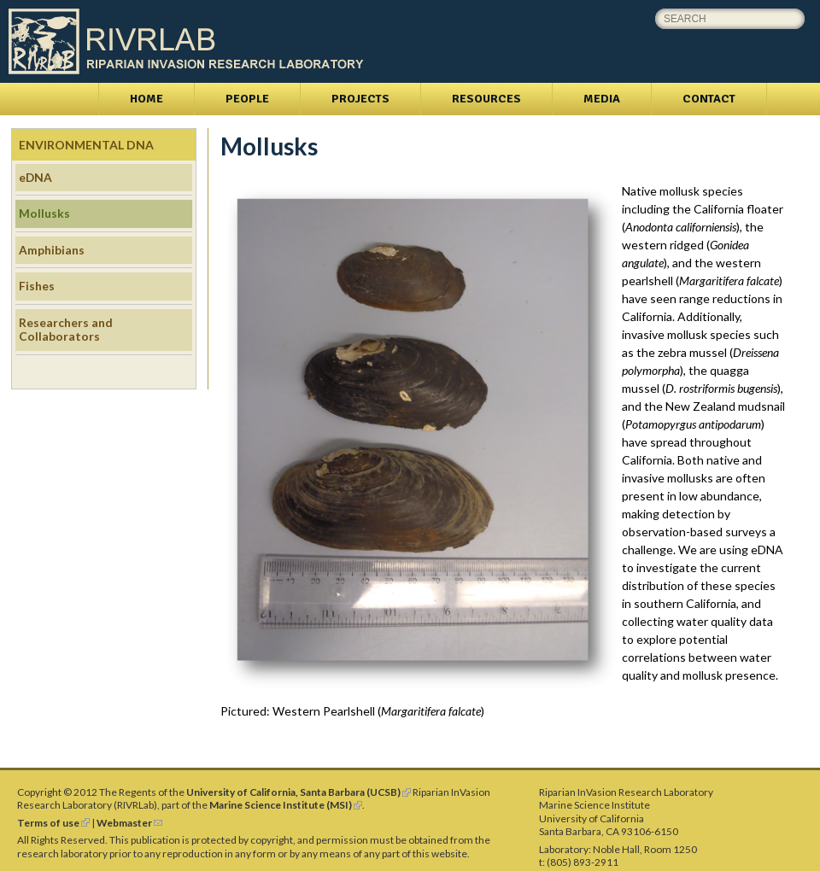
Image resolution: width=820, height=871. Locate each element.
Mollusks (44, 213)
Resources (486, 98)
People (247, 98)
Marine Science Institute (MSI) (285, 804)
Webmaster (129, 822)
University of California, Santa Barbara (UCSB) (298, 792)
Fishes (37, 285)
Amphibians (52, 250)
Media (601, 98)
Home (146, 98)
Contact (708, 98)
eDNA (35, 177)
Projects (360, 98)
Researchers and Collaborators (66, 329)
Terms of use (53, 822)
